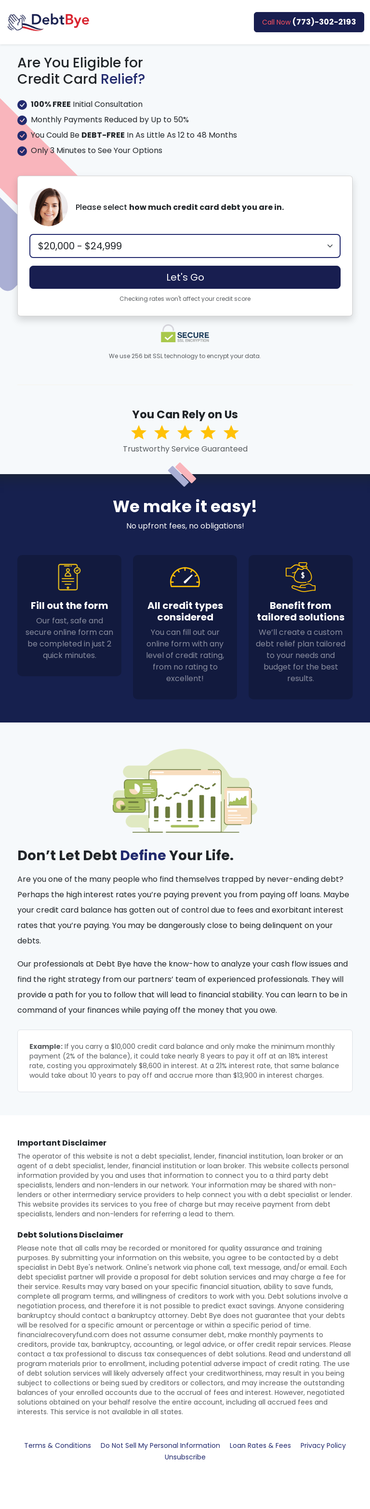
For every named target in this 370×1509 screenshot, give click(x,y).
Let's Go (185, 277)
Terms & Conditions (57, 1445)
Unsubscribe (185, 1457)
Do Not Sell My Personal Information (160, 1445)
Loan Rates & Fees (260, 1445)
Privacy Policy (323, 1445)
